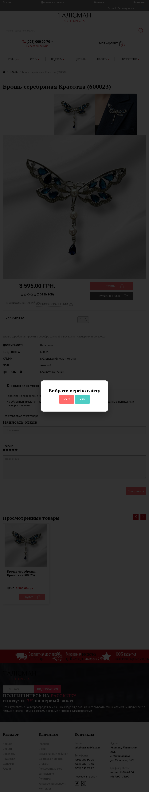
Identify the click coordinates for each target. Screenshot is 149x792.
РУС (67, 399)
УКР (82, 399)
